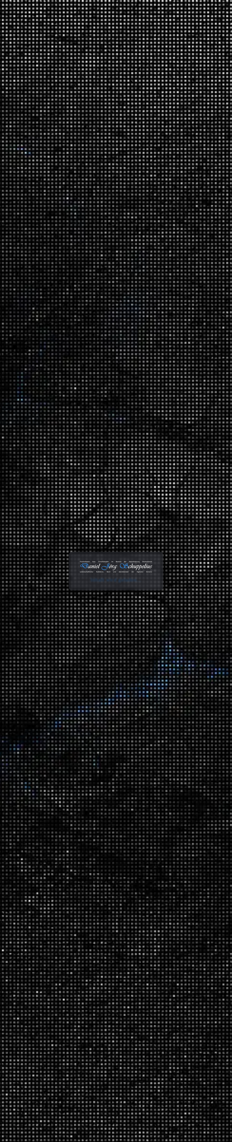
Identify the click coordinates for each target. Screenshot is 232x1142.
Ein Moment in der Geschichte (182, 831)
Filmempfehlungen (170, 783)
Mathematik (166, 847)
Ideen (163, 530)
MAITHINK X (167, 671)
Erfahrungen (160, 561)
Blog (110, 16)
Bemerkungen (160, 925)
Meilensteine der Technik (180, 870)
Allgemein (158, 525)
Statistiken (158, 684)
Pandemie (105, 159)
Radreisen (165, 637)
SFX (162, 747)
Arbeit (156, 543)
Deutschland (173, 642)
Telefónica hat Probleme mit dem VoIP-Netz (176, 125)
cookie (4, 15)
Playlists (164, 707)
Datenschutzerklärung (62, 312)
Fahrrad (170, 711)
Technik (164, 865)
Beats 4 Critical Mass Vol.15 (168, 179)
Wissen (38, 44)
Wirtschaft (165, 900)
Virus (89, 162)
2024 (155, 480)
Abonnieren (194, 1110)
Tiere (162, 876)
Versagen (82, 162)
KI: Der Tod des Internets (166, 173)
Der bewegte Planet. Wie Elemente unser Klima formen (174, 223)
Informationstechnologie (173, 548)
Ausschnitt (165, 700)
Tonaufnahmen (161, 695)
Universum (166, 889)
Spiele (163, 536)
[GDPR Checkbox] (32, 311)
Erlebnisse (165, 601)
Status (156, 952)
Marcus (162, 278)
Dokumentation (93, 159)
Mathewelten (173, 852)
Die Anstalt (166, 664)
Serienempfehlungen (171, 789)
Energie (164, 807)
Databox (143, 16)
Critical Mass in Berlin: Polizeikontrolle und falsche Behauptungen (177, 253)
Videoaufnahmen (162, 778)
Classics (183, 728)
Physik (163, 858)
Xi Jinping (104, 162)
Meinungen (159, 608)
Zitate (156, 945)
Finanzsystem (167, 813)
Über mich (195, 16)
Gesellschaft (166, 841)
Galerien (157, 958)
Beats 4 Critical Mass (184, 716)
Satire (156, 660)
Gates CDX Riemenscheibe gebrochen (173, 108)
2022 (155, 493)
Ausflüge (164, 631)
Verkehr (157, 766)
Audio (163, 572)
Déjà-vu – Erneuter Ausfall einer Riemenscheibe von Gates (169, 116)
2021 (155, 500)
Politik (163, 613)
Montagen (165, 554)
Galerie (160, 16)
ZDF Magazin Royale (171, 677)
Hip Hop (183, 734)
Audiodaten (159, 978)
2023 (155, 487)
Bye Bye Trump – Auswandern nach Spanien (177, 206)
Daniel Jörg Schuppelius (58, 159)
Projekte (176, 16)
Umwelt (164, 619)
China (80, 156)
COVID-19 (116, 156)
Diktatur (81, 159)
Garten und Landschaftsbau (175, 590)
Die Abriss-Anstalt (163, 160)
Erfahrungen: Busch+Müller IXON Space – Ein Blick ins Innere (174, 93)
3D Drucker (166, 566)
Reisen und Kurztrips (164, 626)
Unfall (163, 771)
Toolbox (125, 16)
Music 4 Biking (181, 723)
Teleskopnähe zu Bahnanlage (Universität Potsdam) (174, 187)
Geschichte (51, 44)
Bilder (156, 932)
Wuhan (96, 162)
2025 (155, 474)
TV (161, 753)
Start (29, 44)
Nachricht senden (54, 333)
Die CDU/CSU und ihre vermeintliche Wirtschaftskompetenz (176, 360)
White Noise (166, 760)
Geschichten (160, 596)
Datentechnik (167, 800)
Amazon (155, 1011)
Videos (156, 965)
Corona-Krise (103, 156)
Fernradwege (180, 653)
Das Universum (174, 894)
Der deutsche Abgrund (178, 825)
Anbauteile (172, 583)
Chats (156, 972)
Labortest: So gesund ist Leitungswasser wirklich (173, 151)
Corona (90, 156)
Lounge (183, 740)
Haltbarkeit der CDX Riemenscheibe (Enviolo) (177, 102)
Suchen (154, 58)
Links (156, 939)
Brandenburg (180, 647)
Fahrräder (165, 579)
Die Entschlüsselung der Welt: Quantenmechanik (167, 213)
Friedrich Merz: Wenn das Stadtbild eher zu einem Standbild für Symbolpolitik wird (175, 197)
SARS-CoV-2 (115, 159)
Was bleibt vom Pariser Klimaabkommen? (175, 166)
